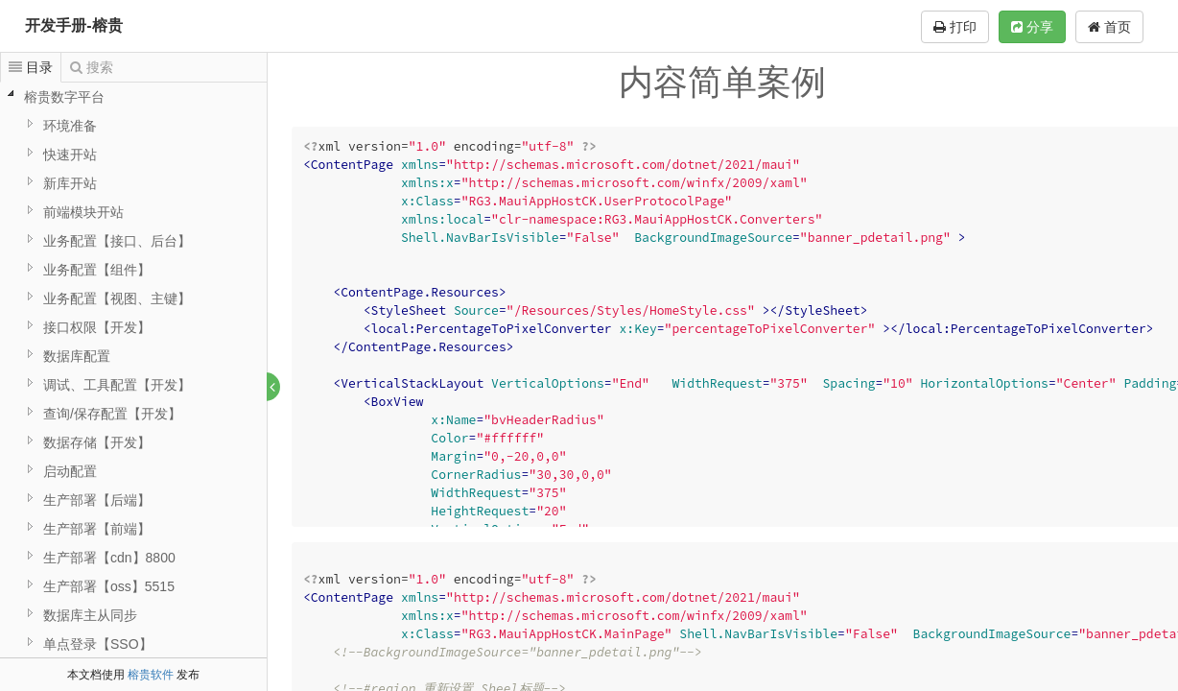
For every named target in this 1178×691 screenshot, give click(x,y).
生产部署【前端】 (97, 528)
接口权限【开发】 (97, 327)
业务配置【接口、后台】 (117, 241)
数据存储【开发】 (97, 442)
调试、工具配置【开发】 (117, 385)
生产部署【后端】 (97, 500)
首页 (1109, 27)
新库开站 (70, 183)
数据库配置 (76, 356)
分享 (1032, 27)
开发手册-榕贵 (73, 25)
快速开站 (70, 154)
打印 (955, 27)
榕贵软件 (151, 674)
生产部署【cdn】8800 (109, 557)
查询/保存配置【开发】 (112, 413)
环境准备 (70, 125)
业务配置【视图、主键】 (117, 298)
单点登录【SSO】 (98, 644)
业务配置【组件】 (97, 269)
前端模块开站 (83, 212)
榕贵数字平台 (64, 97)
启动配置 (70, 471)
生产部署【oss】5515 (109, 586)
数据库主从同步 (90, 615)
